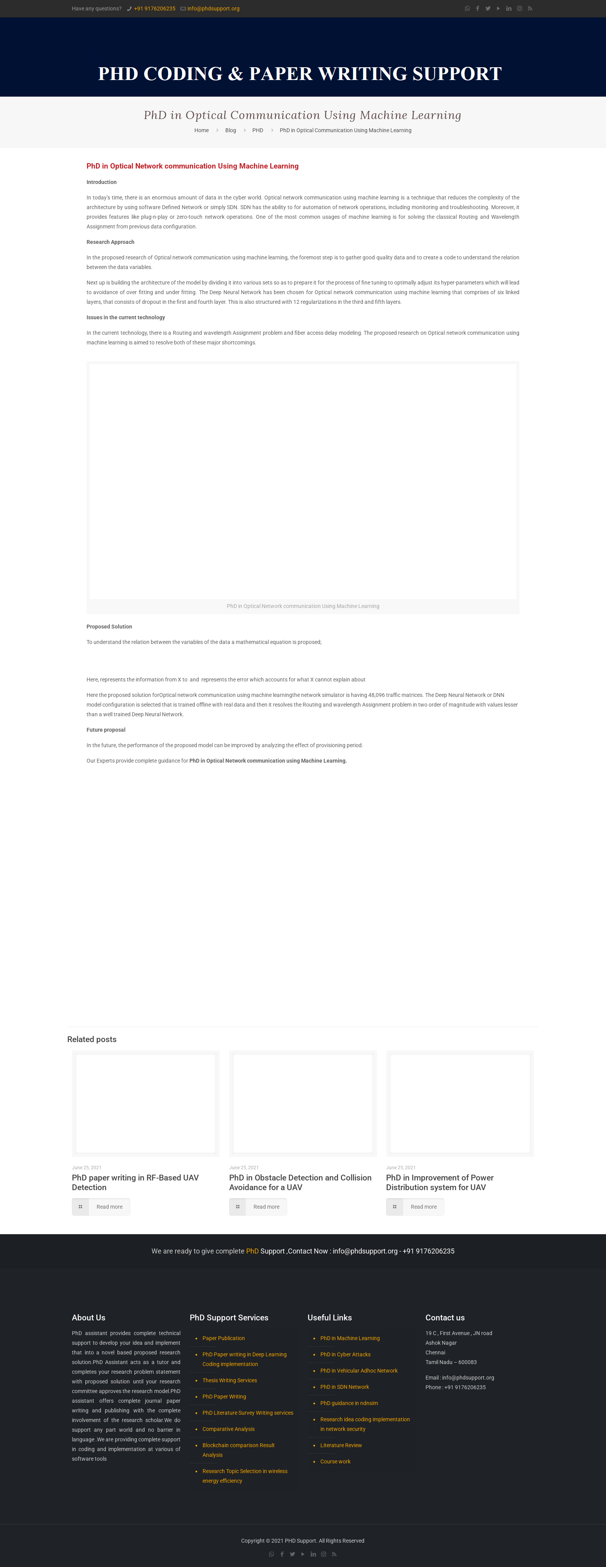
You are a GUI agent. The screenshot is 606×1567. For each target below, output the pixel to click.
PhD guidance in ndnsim (349, 1403)
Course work (335, 1461)
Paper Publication (224, 1338)
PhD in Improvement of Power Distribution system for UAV (440, 1182)
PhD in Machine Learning (350, 1338)
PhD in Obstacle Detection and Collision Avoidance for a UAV (300, 1182)
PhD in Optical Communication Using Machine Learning (346, 130)
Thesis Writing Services (230, 1380)
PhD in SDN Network (344, 1387)
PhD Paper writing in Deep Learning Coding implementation (245, 1359)
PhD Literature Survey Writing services (248, 1413)
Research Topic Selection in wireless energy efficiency (245, 1476)
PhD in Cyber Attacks (345, 1354)
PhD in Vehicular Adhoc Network (359, 1371)
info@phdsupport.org (213, 8)
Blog (230, 130)
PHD (257, 130)
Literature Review (341, 1445)
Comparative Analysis (229, 1429)
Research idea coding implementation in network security (365, 1424)
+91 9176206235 (154, 8)
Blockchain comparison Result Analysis (239, 1450)
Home (201, 130)
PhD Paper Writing (224, 1396)
